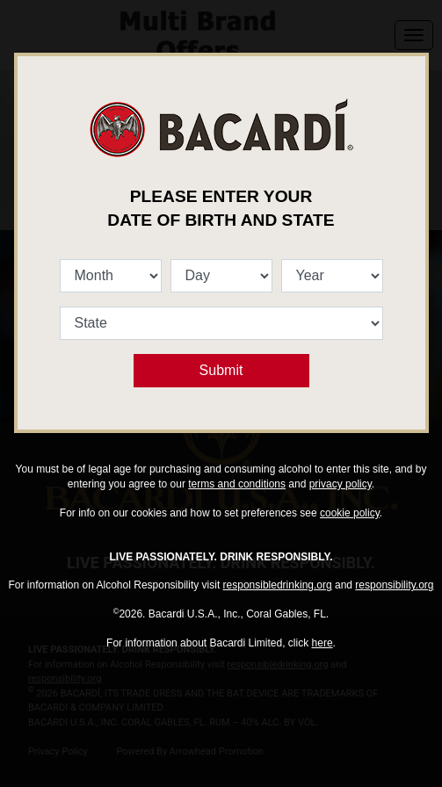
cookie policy (350, 513)
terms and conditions (237, 484)
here (322, 643)
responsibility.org (394, 585)
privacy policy (340, 484)
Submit (221, 370)
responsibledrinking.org (277, 585)
